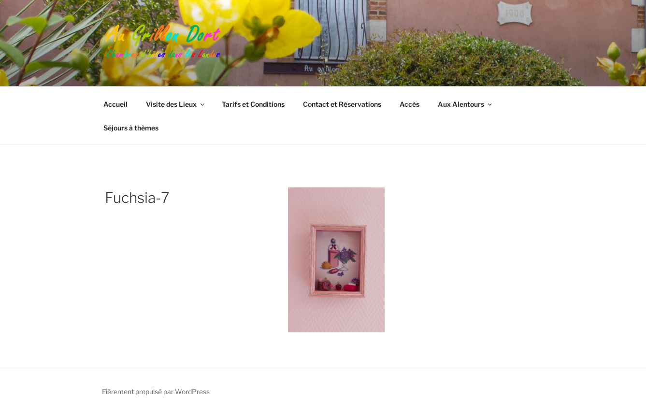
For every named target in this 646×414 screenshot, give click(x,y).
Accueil (115, 104)
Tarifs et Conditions (253, 104)
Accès (409, 104)
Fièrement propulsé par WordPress (156, 391)
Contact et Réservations (342, 104)
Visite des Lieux (176, 104)
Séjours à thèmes (130, 128)
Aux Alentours (465, 104)
